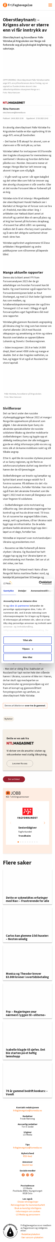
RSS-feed (27, 1156)
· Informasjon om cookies (27, 1211)
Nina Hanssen (11, 109)
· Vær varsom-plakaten (32, 1237)
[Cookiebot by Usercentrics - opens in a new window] (39, 583)
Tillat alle (27, 640)
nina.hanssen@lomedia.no (14, 112)
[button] (44, 823)
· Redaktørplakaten (30, 1234)
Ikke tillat (27, 657)
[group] (27, 823)
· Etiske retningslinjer (27, 1201)
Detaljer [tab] (22, 590)
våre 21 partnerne (19, 605)
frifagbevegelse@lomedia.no (27, 1110)
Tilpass (27, 649)
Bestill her (27, 1165)
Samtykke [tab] (8, 590)
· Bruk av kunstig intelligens (27, 1208)
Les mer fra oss (19, 763)
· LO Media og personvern (27, 1214)
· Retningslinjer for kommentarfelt (27, 1205)
